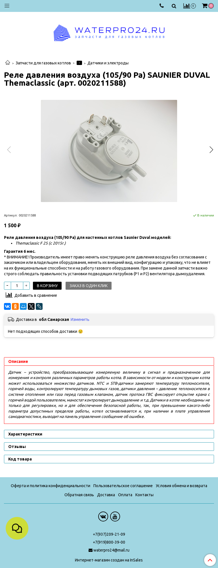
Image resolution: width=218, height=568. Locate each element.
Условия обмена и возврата (181, 485)
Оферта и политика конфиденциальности (50, 485)
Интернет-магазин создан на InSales (109, 560)
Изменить (80, 319)
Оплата (125, 495)
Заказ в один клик (89, 285)
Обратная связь (79, 495)
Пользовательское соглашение (123, 485)
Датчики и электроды (108, 63)
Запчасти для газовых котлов (43, 63)
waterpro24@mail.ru (111, 550)
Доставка (106, 495)
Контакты (144, 495)
